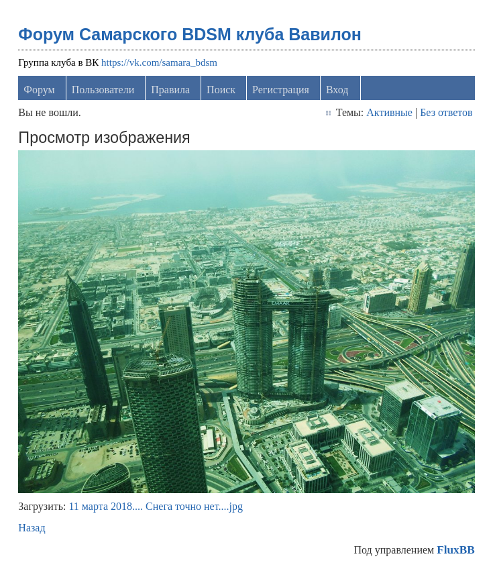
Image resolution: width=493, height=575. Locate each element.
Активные (389, 112)
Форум (38, 89)
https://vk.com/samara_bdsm (159, 62)
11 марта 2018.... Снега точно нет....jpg (155, 506)
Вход (337, 89)
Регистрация (280, 89)
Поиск (221, 89)
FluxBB (455, 549)
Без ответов (446, 112)
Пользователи (103, 89)
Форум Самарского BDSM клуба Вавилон (190, 34)
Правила (170, 89)
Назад (31, 527)
